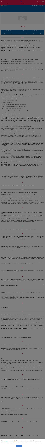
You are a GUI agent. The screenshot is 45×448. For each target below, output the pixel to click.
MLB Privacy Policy (5, 441)
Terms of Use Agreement (13, 441)
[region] (22, 443)
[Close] (43, 441)
